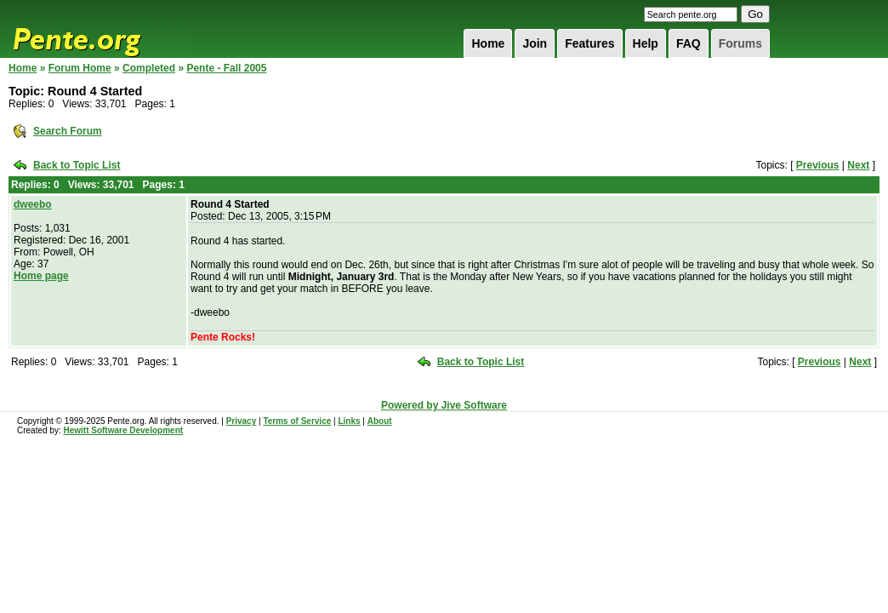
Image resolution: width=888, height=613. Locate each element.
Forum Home (79, 68)
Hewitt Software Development (123, 430)
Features (589, 43)
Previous (818, 165)
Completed (148, 68)
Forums (740, 43)
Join (534, 43)
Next (858, 165)
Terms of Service (297, 421)
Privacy (241, 421)
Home (487, 43)
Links (349, 421)
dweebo (33, 204)
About (379, 421)
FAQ (688, 43)
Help (645, 43)
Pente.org (99, 29)
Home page (41, 276)
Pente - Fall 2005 (226, 68)
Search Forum (67, 131)
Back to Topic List (76, 165)
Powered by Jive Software (444, 405)
